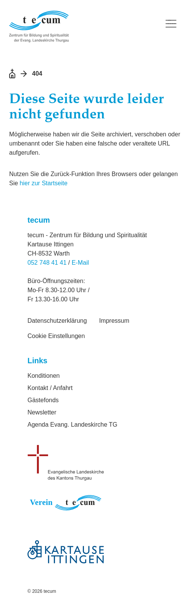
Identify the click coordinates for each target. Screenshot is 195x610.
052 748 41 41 (46, 262)
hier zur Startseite (44, 183)
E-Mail (80, 262)
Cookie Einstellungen (56, 336)
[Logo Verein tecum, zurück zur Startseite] (82, 26)
